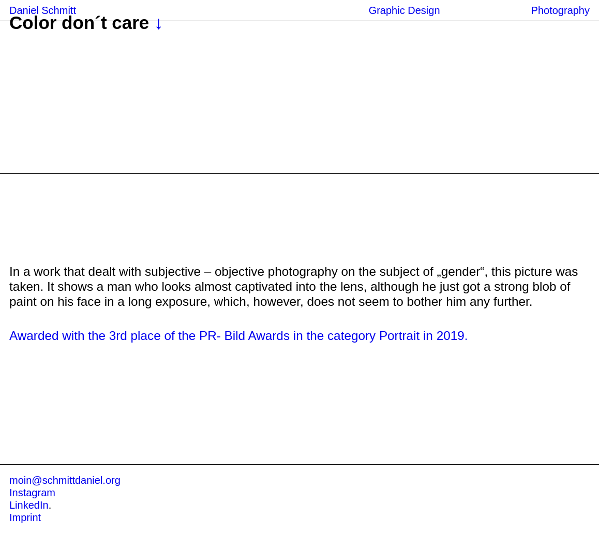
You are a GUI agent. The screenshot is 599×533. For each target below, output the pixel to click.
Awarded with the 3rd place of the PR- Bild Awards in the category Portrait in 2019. (238, 336)
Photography (560, 10)
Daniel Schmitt (42, 10)
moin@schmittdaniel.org (65, 480)
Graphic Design (404, 10)
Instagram (32, 492)
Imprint (25, 517)
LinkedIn (29, 505)
